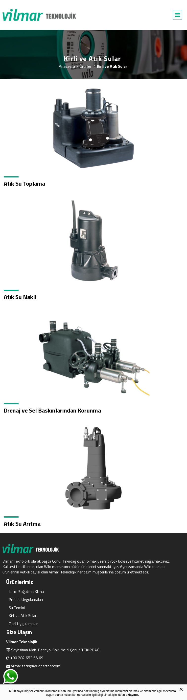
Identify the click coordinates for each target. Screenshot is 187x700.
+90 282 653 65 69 (26, 658)
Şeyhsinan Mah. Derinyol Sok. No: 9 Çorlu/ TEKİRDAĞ (55, 650)
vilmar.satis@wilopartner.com (35, 666)
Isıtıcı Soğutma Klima (26, 591)
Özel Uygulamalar (23, 624)
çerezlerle (84, 695)
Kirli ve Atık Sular (22, 615)
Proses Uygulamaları (26, 599)
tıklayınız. (132, 695)
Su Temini (17, 608)
